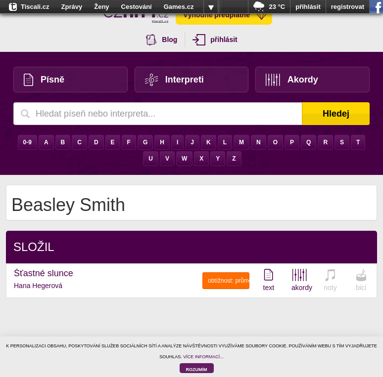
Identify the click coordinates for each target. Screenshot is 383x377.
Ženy (101, 6)
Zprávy (72, 6)
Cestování (136, 6)
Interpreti (174, 80)
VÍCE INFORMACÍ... (203, 356)
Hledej (336, 114)
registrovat (347, 6)
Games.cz (179, 6)
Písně (44, 80)
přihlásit (308, 6)
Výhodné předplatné (225, 14)
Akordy (292, 80)
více (211, 7)
